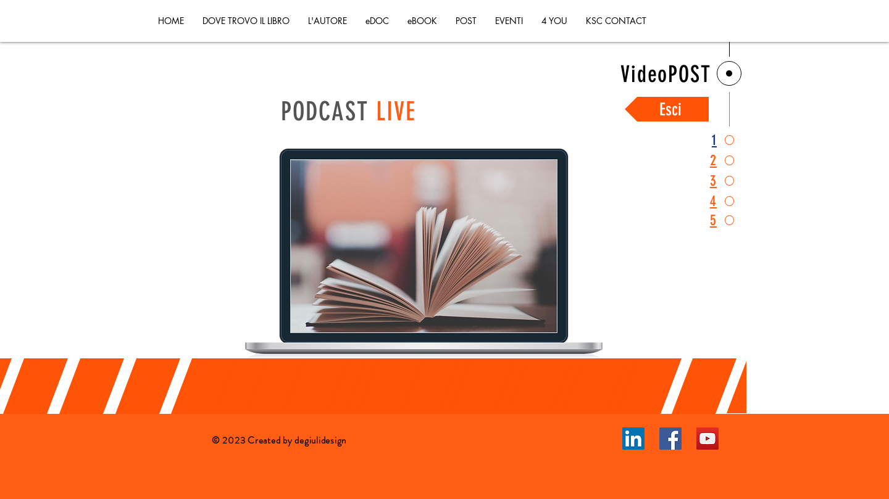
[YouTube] (707, 438)
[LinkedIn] (633, 438)
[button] (466, 21)
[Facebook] (670, 438)
